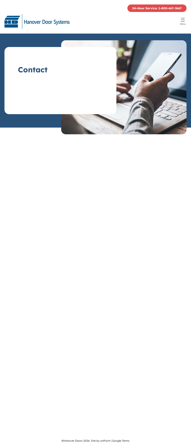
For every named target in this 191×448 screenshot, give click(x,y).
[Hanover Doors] (37, 21)
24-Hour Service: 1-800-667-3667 (157, 8)
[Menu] (183, 21)
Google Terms (120, 440)
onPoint (105, 440)
